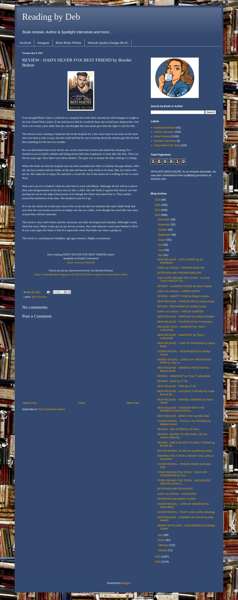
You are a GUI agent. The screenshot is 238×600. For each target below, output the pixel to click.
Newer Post (29, 402)
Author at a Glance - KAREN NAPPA (178, 291)
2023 (158, 214)
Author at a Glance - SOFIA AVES (176, 493)
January (163, 550)
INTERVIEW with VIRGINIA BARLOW (179, 272)
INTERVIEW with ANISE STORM (176, 498)
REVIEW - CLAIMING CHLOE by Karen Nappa (184, 286)
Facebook (25, 42)
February (163, 545)
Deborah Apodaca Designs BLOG (108, 42)
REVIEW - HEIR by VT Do (172, 381)
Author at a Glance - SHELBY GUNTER (180, 311)
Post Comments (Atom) (51, 409)
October (163, 229)
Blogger (125, 583)
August (162, 239)
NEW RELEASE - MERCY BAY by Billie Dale (183, 415)
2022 (158, 556)
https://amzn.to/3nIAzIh (80, 262)
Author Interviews (164, 131)
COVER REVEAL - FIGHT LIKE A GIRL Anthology (186, 512)
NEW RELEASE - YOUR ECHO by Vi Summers (185, 321)
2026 (158, 199)
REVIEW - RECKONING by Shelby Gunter (182, 306)
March (162, 540)
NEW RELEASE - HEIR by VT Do (176, 386)
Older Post (132, 402)
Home (81, 402)
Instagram (43, 42)
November (164, 224)
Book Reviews (39, 297)
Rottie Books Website (68, 42)
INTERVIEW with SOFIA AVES (175, 488)
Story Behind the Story (167, 145)
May (160, 255)
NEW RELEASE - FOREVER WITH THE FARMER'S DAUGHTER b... (180, 409)
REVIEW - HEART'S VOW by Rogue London (183, 296)
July (160, 244)
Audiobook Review (165, 127)
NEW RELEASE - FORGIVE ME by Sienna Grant (185, 301)
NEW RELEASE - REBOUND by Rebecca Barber (185, 316)
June (161, 249)
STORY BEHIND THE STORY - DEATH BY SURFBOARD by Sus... (182, 474)
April (161, 534)
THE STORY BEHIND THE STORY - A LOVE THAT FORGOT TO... (183, 279)
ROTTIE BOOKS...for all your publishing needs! (184, 450)
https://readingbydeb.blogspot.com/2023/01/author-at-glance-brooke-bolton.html (81, 274)
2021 (158, 561)
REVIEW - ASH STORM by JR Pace (178, 429)
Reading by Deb (51, 17)
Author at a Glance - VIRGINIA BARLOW (181, 267)
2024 (158, 209)
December (164, 219)
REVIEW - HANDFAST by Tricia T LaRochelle (183, 376)
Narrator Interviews (165, 140)
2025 (158, 204)
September (164, 234)
